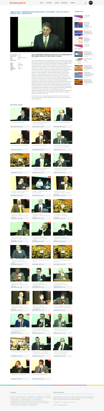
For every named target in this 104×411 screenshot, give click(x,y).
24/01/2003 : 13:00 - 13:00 (38, 333)
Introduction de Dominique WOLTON (62, 122)
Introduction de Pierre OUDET (17, 122)
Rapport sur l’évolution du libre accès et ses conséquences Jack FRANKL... (62, 146)
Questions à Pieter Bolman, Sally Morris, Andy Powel (40, 192)
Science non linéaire (25, 399)
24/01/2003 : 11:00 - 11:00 (16, 310)
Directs (42, 2)
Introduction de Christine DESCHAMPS (19, 145)
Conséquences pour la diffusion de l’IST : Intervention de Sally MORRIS (62, 169)
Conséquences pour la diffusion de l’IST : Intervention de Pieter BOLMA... (41, 169)
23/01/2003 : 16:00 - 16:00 (16, 241)
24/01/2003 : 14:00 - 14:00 (38, 356)
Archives (72, 2)
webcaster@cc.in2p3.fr (62, 404)
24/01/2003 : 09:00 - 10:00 (16, 264)
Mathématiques (40, 397)
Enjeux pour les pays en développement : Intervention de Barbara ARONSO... (40, 306)
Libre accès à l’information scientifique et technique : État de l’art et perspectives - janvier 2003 (39, 12)
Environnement (14, 402)
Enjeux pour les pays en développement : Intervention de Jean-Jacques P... (19, 306)
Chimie (12, 397)
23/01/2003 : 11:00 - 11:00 (16, 172)
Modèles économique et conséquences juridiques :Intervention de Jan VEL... (62, 192)
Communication (33, 404)
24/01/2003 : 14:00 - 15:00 (16, 356)
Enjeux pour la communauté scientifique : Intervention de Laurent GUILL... (62, 238)
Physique (48, 397)
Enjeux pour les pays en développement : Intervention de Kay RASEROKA (19, 283)
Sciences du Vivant (15, 404)
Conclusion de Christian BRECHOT (40, 374)
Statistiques (24, 404)
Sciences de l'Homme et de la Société (28, 402)
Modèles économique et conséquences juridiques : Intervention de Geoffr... (19, 215)
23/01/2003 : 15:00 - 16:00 (38, 218)
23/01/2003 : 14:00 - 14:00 (16, 195)
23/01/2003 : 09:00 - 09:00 (16, 126)
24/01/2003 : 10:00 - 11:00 (38, 287)
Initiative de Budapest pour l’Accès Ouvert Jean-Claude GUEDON (61, 352)
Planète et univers (15, 399)
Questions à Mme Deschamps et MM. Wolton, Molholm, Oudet (41, 123)
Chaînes (57, 2)
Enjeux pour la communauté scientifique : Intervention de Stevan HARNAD (19, 260)
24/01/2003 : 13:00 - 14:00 (59, 333)
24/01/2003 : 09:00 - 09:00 (38, 241)
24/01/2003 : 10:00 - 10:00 (38, 264)
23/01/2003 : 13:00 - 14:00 (59, 172)
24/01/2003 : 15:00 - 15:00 (16, 378)
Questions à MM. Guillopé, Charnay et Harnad (41, 260)
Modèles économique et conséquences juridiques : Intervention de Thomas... (19, 238)
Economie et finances (21, 397)
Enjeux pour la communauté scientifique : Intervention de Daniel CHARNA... (40, 238)
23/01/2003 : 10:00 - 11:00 (59, 149)
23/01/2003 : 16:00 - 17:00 (59, 218)
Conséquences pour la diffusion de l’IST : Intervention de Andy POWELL (19, 192)
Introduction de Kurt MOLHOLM (40, 145)
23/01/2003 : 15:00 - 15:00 (59, 195)
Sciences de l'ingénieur (43, 402)
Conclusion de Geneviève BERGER (18, 374)
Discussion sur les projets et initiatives (19, 351)
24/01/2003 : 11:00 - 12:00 (59, 310)
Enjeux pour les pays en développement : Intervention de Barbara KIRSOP (61, 283)
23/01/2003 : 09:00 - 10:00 (38, 126)
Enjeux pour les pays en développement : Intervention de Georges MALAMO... (18, 329)
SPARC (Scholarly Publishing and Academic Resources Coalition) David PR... (41, 329)
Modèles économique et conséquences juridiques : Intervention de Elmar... (41, 215)
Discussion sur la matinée (17, 168)
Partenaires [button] (64, 2)
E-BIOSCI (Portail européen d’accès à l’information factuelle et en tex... (62, 329)
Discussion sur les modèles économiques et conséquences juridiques (61, 215)
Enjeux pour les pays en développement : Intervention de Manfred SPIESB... (40, 283)
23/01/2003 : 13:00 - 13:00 (38, 172)
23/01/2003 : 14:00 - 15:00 (38, 195)
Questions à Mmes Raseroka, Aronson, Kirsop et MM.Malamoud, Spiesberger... (62, 306)
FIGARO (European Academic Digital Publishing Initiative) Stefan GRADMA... (41, 352)
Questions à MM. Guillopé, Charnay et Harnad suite (62, 260)
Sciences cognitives (37, 399)
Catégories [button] (49, 2)
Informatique (31, 397)
